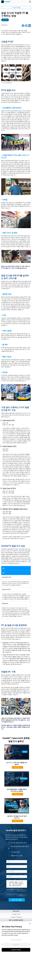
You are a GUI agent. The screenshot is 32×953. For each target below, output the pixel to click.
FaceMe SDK (16, 914)
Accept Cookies (16, 950)
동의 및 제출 (16, 900)
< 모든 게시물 (16, 7)
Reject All (16, 945)
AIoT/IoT (5, 20)
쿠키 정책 (15, 891)
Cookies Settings (16, 940)
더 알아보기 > (17, 767)
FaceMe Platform (16, 917)
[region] (16, 937)
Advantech (9, 83)
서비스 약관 (14, 895)
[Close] (30, 924)
